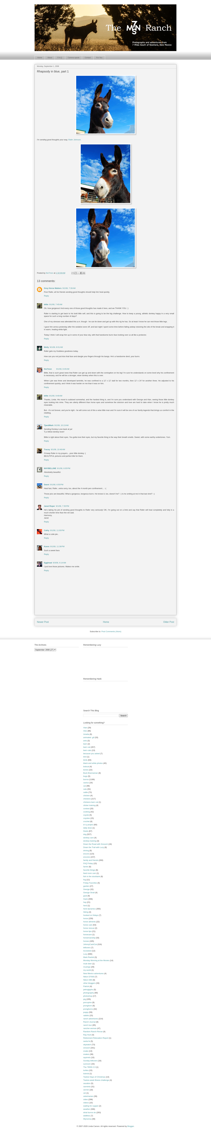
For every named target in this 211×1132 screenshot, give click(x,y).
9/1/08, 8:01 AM (56, 347)
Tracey (47, 449)
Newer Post (43, 622)
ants (85, 741)
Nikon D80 (87, 980)
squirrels (86, 1057)
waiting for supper (90, 1106)
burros (86, 779)
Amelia (86, 734)
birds (85, 760)
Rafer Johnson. (74, 140)
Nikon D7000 (88, 977)
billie (46, 304)
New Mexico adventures (93, 973)
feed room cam (89, 873)
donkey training (89, 841)
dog (84, 834)
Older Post (168, 622)
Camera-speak (73, 58)
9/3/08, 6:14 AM (59, 563)
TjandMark (48, 425)
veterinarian (88, 1096)
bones (85, 770)
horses (86, 941)
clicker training (89, 805)
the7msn (48, 369)
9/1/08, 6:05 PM (63, 468)
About (49, 58)
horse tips (87, 931)
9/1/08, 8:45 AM (62, 369)
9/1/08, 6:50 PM (56, 484)
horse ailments (89, 922)
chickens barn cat (90, 802)
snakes (86, 1054)
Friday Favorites (90, 883)
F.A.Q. (59, 58)
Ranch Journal (89, 1022)
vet (84, 1093)
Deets (85, 831)
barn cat (86, 747)
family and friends (90, 860)
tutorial (86, 1073)
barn (85, 744)
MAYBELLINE (50, 468)
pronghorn (87, 1006)
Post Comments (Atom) (111, 631)
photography (88, 993)
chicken (86, 795)
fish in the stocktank (91, 876)
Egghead (48, 563)
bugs (85, 776)
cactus (86, 783)
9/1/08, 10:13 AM (61, 425)
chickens (87, 799)
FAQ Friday (88, 863)
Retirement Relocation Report (95, 1038)
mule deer (87, 964)
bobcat (86, 766)
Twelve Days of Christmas (94, 1077)
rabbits (86, 1015)
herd (85, 905)
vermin (86, 1090)
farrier (85, 867)
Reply (46, 296)
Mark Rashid (88, 957)
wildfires (86, 1116)
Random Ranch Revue (93, 1031)
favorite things (89, 870)
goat (85, 896)
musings (86, 967)
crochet (86, 821)
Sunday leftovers (90, 1061)
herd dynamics (89, 909)
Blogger (130, 1126)
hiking (85, 912)
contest (86, 808)
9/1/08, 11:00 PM (57, 530)
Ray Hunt (87, 1035)
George (86, 889)
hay (84, 902)
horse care (87, 925)
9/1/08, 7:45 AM (55, 304)
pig (84, 999)
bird (84, 757)
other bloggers (89, 983)
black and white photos (93, 763)
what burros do (89, 1112)
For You (99, 58)
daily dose (87, 828)
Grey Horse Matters (53, 288)
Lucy (85, 954)
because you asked (91, 753)
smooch (86, 1048)
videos (86, 1103)
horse (85, 918)
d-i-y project (88, 825)
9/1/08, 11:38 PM (57, 546)
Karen (46, 546)
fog (84, 880)
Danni (46, 484)
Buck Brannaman (90, 773)
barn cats (87, 750)
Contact (88, 58)
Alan (85, 728)
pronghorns (88, 1009)
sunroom (87, 1064)
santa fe (86, 1041)
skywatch (87, 1044)
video (85, 1099)
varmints (86, 1086)
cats (85, 789)
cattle (85, 792)
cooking (86, 812)
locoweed (87, 951)
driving (86, 850)
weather (86, 1109)
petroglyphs (88, 989)
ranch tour (87, 1025)
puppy (85, 1012)
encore (86, 854)
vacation (86, 1083)
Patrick (86, 986)
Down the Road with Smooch (95, 844)
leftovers (86, 947)
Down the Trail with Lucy (93, 847)
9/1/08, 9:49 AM (55, 396)
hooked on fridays (90, 915)
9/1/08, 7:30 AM (68, 288)
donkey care (88, 838)
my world (87, 970)
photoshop (87, 996)
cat (84, 786)
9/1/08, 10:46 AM (58, 449)
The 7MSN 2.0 (89, 1067)
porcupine (87, 1002)
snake (85, 1051)
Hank (85, 899)
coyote (86, 815)
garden (86, 886)
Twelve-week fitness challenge (96, 1080)
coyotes (86, 818)
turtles (85, 1070)
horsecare (87, 934)
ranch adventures (90, 1019)
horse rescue (88, 928)
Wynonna (87, 1119)
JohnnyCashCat (90, 944)
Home (39, 58)
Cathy (46, 530)
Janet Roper (49, 506)
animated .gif (88, 737)
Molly (46, 347)
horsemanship (89, 938)
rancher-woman (89, 1028)
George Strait (89, 892)
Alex (85, 731)
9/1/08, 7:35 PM (62, 506)
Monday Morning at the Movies (96, 960)
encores (86, 857)
